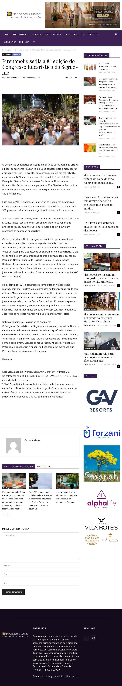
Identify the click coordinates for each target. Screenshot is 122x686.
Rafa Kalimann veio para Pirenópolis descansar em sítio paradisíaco (99, 357)
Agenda (36, 34)
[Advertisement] (40, 154)
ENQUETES (91, 167)
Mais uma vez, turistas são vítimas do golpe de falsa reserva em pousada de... (100, 178)
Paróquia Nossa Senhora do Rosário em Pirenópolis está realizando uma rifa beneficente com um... (109, 103)
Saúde (67, 34)
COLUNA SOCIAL (94, 246)
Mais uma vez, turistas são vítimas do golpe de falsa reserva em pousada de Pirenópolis (66, 497)
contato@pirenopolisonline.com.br (60, 676)
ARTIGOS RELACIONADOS (18, 466)
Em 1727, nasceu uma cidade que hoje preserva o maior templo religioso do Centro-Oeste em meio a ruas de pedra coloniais (40, 500)
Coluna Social (90, 269)
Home (7, 34)
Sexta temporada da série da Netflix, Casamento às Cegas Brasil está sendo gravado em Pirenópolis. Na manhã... (109, 126)
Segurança (10, 42)
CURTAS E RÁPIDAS (96, 55)
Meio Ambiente (52, 34)
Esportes (93, 34)
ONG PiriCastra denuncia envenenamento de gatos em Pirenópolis (101, 226)
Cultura (24, 42)
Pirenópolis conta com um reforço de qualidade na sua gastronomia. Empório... (101, 278)
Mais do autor (44, 466)
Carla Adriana (11, 77)
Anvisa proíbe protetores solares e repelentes (107, 66)
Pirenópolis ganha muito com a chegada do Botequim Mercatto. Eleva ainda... (102, 318)
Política (79, 34)
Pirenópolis (21, 34)
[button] (116, 34)
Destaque (6, 49)
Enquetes (16, 54)
